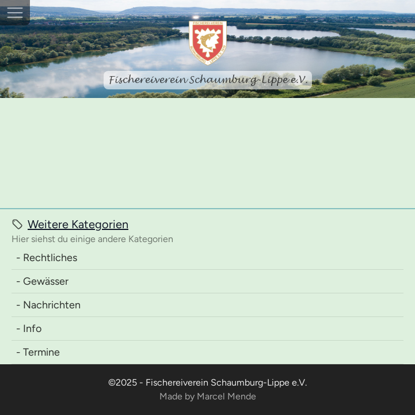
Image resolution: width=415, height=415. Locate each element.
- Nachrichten (48, 305)
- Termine (38, 352)
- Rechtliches (46, 257)
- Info (28, 328)
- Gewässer (42, 281)
